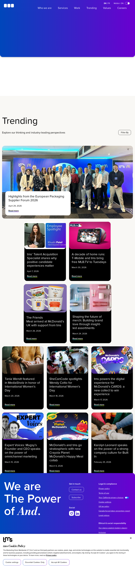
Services (63, 8)
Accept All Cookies (59, 562)
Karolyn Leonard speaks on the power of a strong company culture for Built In (111, 450)
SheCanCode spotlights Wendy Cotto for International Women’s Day (65, 384)
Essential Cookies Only (34, 562)
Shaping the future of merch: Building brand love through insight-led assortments (87, 321)
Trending (91, 8)
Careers (122, 8)
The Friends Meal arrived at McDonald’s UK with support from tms (45, 321)
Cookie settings (105, 502)
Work (77, 8)
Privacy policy (51, 555)
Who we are (45, 8)
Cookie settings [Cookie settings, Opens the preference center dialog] (12, 562)
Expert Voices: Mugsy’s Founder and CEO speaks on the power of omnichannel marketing (22, 450)
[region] (67, 551)
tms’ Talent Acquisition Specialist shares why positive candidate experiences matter (42, 259)
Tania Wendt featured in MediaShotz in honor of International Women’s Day (22, 384)
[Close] (131, 538)
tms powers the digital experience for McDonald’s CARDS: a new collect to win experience (109, 386)
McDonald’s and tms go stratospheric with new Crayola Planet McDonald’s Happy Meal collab (66, 452)
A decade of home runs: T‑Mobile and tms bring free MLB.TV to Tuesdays (89, 257)
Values (107, 8)
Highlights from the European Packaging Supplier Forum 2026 (36, 198)
